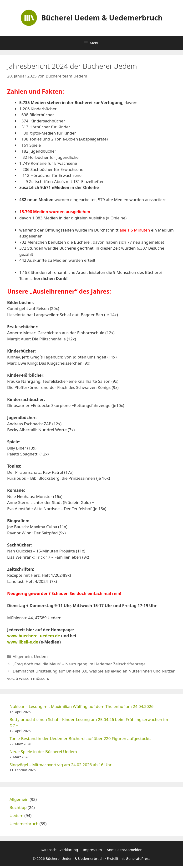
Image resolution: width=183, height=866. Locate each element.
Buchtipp (18, 807)
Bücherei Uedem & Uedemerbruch (102, 18)
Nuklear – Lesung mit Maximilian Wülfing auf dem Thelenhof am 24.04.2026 (81, 706)
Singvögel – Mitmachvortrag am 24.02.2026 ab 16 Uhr (61, 764)
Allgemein (22, 656)
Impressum (92, 849)
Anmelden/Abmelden (124, 849)
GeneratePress (138, 858)
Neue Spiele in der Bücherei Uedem (43, 751)
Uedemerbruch (24, 823)
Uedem (41, 656)
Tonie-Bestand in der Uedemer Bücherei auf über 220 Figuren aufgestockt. (80, 738)
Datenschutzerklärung (59, 849)
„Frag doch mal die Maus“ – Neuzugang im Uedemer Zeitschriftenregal (80, 664)
